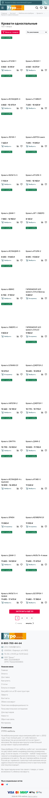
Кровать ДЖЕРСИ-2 (34, 365)
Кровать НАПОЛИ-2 (9, 403)
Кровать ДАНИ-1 (8, 213)
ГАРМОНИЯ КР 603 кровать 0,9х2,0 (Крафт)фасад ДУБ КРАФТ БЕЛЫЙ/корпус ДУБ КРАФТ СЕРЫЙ (35, 328)
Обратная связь (7, 719)
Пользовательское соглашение (14, 709)
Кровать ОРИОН (7, 517)
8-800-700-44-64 (11, 643)
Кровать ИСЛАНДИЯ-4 (10, 99)
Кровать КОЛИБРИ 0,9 (35, 517)
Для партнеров (7, 712)
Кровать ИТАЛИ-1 (8, 61)
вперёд (30, 623)
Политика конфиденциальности (14, 705)
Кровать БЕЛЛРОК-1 (34, 594)
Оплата (4, 674)
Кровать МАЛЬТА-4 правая (9, 595)
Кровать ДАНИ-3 (8, 555)
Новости (4, 716)
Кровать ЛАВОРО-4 (9, 327)
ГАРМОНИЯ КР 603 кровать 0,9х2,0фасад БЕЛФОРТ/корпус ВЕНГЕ (36, 290)
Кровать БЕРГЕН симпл (35, 137)
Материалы (6, 723)
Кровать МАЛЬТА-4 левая (36, 555)
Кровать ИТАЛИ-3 (33, 175)
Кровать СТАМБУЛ (33, 99)
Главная (4, 670)
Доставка (5, 677)
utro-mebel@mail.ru (12, 647)
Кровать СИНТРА (8, 441)
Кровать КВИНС (7, 289)
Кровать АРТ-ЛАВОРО (35, 213)
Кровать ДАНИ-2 (33, 441)
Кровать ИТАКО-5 (33, 479)
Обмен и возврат (8, 702)
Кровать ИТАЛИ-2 (33, 251)
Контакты (5, 698)
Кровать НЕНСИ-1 (33, 61)
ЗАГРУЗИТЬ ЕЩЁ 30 (24, 611)
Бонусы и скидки (8, 688)
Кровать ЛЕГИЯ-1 (8, 137)
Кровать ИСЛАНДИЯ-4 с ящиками (11, 480)
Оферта (4, 695)
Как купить (5, 681)
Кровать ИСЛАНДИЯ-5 (10, 251)
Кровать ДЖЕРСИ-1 (34, 403)
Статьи (4, 684)
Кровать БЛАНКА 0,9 (9, 365)
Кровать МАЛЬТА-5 (9, 175)
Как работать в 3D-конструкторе (15, 691)
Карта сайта (32, 796)
